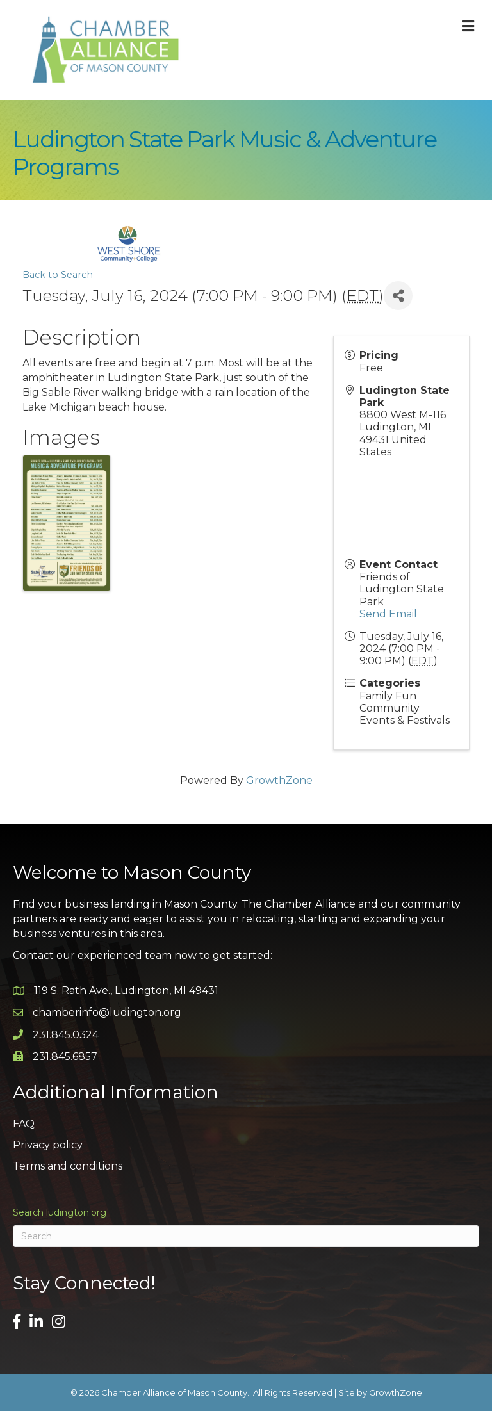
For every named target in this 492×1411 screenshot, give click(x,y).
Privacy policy (48, 1145)
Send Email (388, 614)
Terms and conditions (67, 1166)
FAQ (24, 1124)
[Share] (398, 295)
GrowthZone (279, 780)
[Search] (246, 1236)
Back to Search (57, 275)
